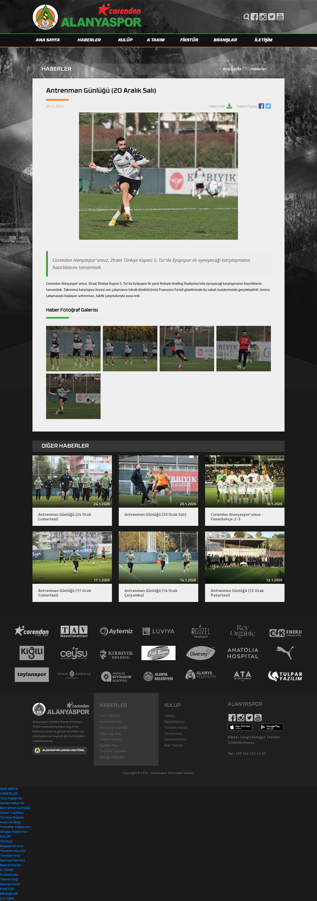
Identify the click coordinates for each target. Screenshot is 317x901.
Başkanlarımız (174, 721)
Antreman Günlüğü (113, 727)
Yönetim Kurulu (175, 727)
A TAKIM (156, 40)
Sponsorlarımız (175, 739)
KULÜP (125, 40)
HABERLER (89, 40)
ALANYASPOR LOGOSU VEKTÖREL (59, 750)
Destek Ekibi (10, 884)
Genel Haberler (110, 721)
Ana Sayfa (232, 69)
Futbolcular (9, 874)
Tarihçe (169, 715)
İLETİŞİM (263, 40)
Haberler (258, 69)
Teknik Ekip (9, 879)
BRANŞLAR (225, 40)
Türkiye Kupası (110, 739)
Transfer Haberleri (113, 751)
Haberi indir (217, 106)
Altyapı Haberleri (111, 756)
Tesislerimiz (173, 733)
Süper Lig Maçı (110, 733)
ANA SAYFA (48, 40)
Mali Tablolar (173, 745)
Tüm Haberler (109, 715)
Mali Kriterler (11, 865)
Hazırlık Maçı (108, 745)
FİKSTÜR (189, 40)
